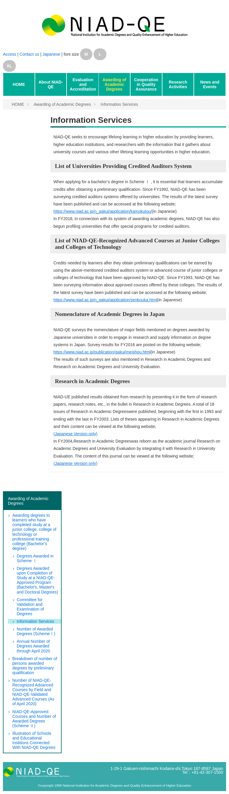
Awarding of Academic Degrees (114, 84)
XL (9, 66)
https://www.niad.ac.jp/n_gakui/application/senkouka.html (105, 299)
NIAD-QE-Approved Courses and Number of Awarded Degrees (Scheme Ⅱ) (34, 718)
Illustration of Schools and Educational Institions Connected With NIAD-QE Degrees (33, 740)
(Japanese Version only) (75, 433)
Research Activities (178, 84)
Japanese (51, 54)
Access (9, 54)
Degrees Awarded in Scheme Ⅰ (35, 558)
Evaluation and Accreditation (83, 84)
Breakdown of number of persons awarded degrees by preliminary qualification (34, 665)
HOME (19, 84)
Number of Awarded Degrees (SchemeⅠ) (36, 631)
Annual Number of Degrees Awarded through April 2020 (33, 646)
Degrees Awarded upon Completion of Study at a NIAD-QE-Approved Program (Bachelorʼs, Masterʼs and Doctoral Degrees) (37, 580)
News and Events (209, 84)
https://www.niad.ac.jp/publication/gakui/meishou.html (101, 352)
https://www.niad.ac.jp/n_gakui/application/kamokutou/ (102, 211)
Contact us (30, 54)
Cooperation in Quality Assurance (146, 84)
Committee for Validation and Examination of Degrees (30, 606)
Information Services (119, 104)
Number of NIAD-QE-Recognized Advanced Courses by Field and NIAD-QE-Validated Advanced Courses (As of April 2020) (33, 692)
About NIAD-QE (50, 84)
